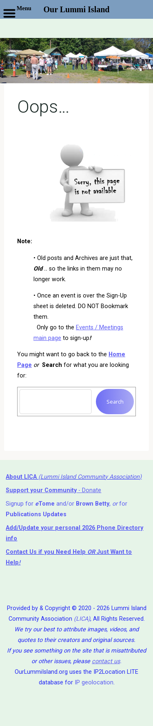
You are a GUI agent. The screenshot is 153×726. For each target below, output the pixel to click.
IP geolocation (94, 682)
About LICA (22, 476)
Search (114, 401)
